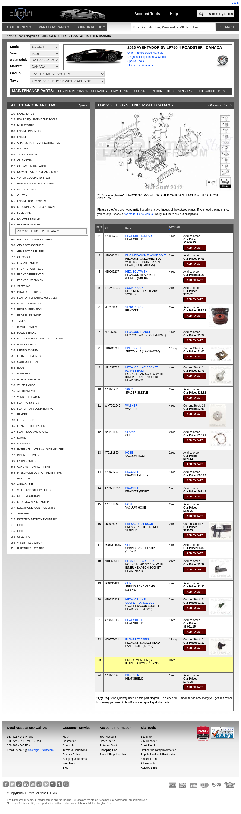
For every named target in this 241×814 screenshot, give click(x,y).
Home (10, 36)
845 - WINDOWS (20, 443)
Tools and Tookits (210, 91)
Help (174, 14)
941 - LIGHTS (18, 525)
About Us (68, 745)
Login (235, 2)
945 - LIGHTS (18, 531)
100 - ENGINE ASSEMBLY (26, 131)
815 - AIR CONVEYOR (24, 391)
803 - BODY (17, 367)
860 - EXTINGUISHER (23, 461)
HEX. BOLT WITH (136, 271)
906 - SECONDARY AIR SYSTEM (30, 501)
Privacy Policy (71, 754)
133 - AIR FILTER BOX (24, 189)
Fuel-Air (139, 91)
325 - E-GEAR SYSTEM (24, 262)
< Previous (214, 105)
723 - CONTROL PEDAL (25, 361)
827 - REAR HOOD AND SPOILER (30, 431)
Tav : (14, 80)
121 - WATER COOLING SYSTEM (30, 177)
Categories (19, 28)
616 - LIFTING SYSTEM (24, 350)
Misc (170, 91)
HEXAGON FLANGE (138, 332)
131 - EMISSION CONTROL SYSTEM (32, 183)
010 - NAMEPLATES (22, 113)
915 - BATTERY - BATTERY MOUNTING (34, 519)
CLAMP (130, 432)
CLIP (128, 545)
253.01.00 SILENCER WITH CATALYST (39, 231)
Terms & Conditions (75, 750)
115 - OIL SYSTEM (21, 160)
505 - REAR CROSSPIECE (26, 303)
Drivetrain (119, 91)
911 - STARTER (20, 513)
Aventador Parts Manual (139, 214)
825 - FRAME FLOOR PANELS (28, 426)
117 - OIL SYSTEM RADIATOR (28, 166)
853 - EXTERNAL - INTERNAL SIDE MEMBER (37, 449)
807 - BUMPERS (20, 373)
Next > (228, 105)
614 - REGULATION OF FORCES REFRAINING (38, 338)
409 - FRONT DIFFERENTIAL (28, 274)
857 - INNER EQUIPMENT (26, 455)
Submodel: (18, 60)
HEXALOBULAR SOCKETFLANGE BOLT (140, 601)
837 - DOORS (18, 437)
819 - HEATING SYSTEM (25, 402)
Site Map (146, 736)
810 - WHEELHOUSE (23, 385)
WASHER (131, 405)
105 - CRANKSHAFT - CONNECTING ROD (35, 142)
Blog (65, 767)
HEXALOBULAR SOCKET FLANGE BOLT (141, 369)
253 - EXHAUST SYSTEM (25, 224)
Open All (83, 105)
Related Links (149, 767)
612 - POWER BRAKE (23, 332)
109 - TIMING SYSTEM (24, 154)
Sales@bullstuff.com (41, 750)
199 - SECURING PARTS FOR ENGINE (33, 206)
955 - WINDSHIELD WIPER (26, 542)
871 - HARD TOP (20, 478)
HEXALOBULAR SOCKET (141, 561)
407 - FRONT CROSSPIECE (27, 268)
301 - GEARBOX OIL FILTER (27, 251)
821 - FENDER (19, 414)
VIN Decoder (149, 741)
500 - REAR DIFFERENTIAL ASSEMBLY (34, 297)
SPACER (130, 389)
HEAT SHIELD (134, 620)
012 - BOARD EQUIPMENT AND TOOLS (34, 119)
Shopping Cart (108, 750)
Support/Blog (91, 28)
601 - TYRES (18, 321)
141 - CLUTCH (19, 195)
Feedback (69, 763)
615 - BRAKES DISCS (23, 344)
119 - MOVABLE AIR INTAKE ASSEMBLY (34, 172)
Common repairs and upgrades (82, 91)
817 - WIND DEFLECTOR (25, 396)
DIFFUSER (132, 675)
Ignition (156, 91)
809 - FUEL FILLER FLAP (25, 379)
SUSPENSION (134, 287)
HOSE (129, 452)
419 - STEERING (20, 286)
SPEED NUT (133, 348)
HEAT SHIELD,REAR (138, 236)
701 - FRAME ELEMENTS (26, 356)
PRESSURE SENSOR (139, 523)
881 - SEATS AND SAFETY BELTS (31, 490)
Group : (16, 73)
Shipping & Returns (75, 759)
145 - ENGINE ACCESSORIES (28, 201)
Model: (15, 47)
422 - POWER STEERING (26, 292)
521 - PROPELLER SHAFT (26, 315)
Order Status (107, 741)
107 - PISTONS (19, 148)
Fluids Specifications (140, 65)
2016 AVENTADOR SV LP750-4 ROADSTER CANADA (76, 36)
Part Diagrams (54, 28)
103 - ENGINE (19, 137)
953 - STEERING (20, 536)
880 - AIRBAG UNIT (22, 484)
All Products (148, 763)
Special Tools (135, 61)
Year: (14, 53)
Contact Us (69, 741)
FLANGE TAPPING (137, 639)
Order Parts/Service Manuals (145, 52)
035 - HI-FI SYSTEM (22, 125)
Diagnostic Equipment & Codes (146, 57)
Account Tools (147, 14)
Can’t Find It (148, 745)
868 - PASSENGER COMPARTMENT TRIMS (36, 472)
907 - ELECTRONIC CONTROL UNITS (33, 507)
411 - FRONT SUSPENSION (27, 280)
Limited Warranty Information (158, 750)
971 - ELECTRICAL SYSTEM (27, 548)
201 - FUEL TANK (21, 212)
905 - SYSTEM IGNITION (25, 495)
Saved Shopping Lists (113, 754)
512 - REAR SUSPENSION (26, 309)
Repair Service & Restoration (159, 754)
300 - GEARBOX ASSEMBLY (27, 245)
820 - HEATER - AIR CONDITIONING (32, 408)
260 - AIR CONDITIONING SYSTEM (31, 239)
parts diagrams (28, 36)
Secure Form (149, 759)
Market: (16, 66)
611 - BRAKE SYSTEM (24, 327)
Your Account (108, 736)
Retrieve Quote (109, 745)
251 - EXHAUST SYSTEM (25, 218)
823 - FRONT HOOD (22, 420)
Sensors (185, 91)
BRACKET (132, 472)
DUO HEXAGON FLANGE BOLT (145, 255)
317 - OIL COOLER (22, 257)
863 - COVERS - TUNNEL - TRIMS (31, 466)
